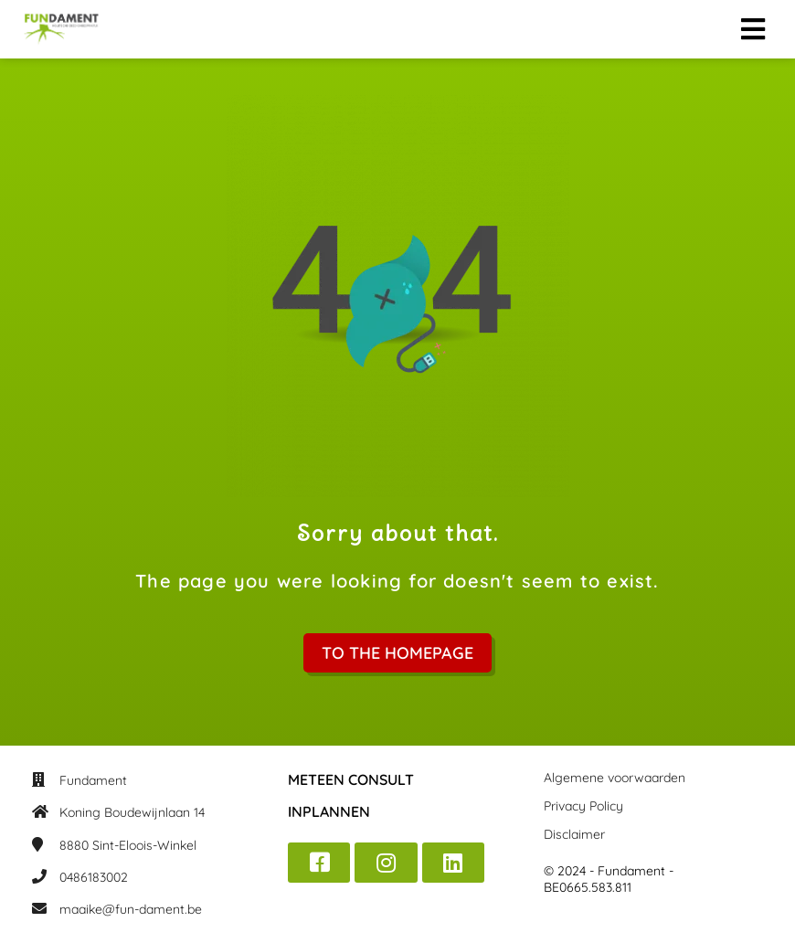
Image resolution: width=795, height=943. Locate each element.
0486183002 (93, 877)
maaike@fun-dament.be (130, 909)
